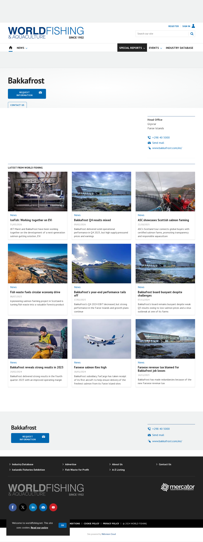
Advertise (70, 464)
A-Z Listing (118, 469)
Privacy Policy (111, 523)
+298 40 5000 (161, 137)
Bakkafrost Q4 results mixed (92, 220)
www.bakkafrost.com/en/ (167, 148)
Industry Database (22, 464)
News (13, 215)
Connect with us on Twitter (23, 507)
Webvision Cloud (109, 534)
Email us (43, 507)
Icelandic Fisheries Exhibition (28, 469)
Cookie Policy (91, 523)
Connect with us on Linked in (33, 507)
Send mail (158, 143)
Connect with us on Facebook (13, 507)
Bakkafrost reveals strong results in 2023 (36, 367)
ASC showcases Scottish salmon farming (163, 220)
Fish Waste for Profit (77, 469)
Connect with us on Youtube (53, 507)
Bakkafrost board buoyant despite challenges (160, 293)
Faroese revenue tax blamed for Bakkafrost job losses (158, 369)
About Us (117, 464)
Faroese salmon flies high (90, 367)
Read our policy (39, 527)
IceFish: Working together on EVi (31, 220)
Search (191, 33)
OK (62, 525)
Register (173, 26)
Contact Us (17, 105)
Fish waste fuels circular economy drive (35, 292)
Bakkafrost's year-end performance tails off (100, 293)
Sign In (186, 26)
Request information (24, 94)
